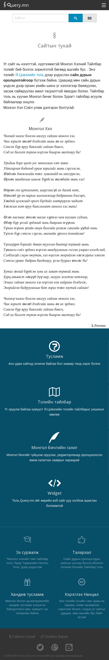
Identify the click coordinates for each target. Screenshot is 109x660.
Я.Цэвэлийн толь (29, 75)
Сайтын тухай (21, 637)
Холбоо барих (54, 637)
